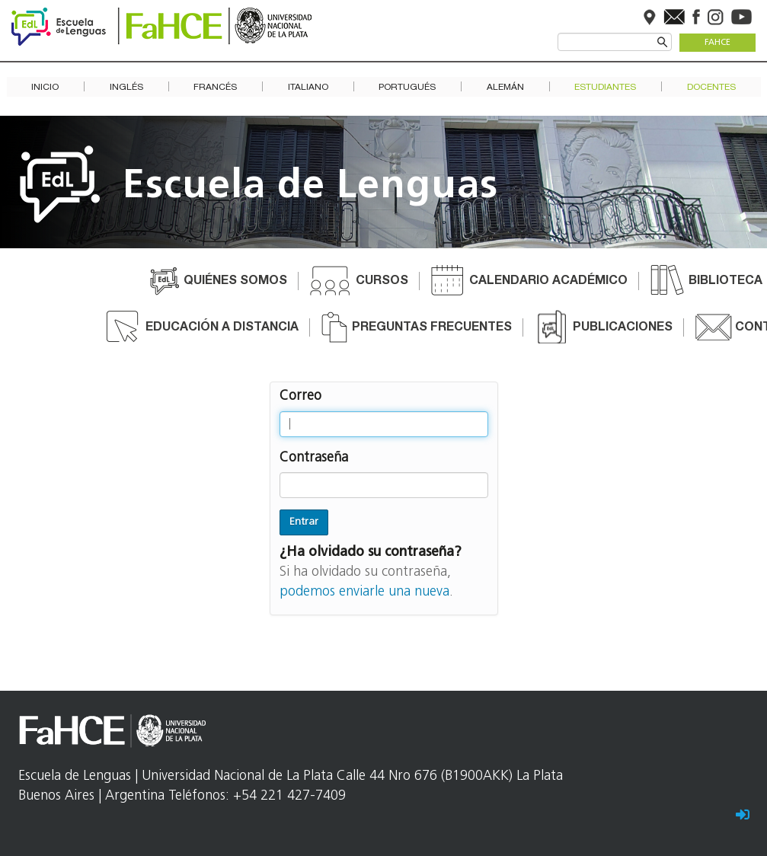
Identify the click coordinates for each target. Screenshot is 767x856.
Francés (215, 87)
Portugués (407, 87)
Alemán (505, 87)
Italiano (308, 87)
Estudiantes (605, 87)
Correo (300, 396)
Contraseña (314, 458)
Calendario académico (548, 282)
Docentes (711, 87)
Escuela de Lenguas (310, 187)
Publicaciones (623, 328)
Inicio (45, 87)
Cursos (382, 282)
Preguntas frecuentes (432, 328)
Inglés (126, 87)
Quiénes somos (235, 282)
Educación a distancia (222, 328)
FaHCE (717, 43)
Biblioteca (725, 282)
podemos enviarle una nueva (364, 592)
